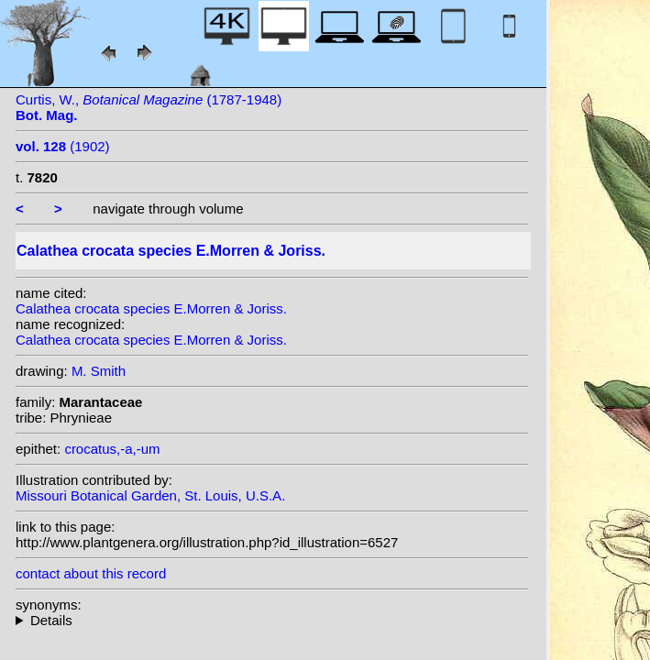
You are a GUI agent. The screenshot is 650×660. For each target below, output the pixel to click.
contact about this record (91, 573)
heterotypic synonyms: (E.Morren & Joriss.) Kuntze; (272, 620)
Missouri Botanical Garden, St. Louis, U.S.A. (150, 495)
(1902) (63, 146)
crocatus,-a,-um (112, 448)
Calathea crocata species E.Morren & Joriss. (151, 308)
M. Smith (99, 371)
